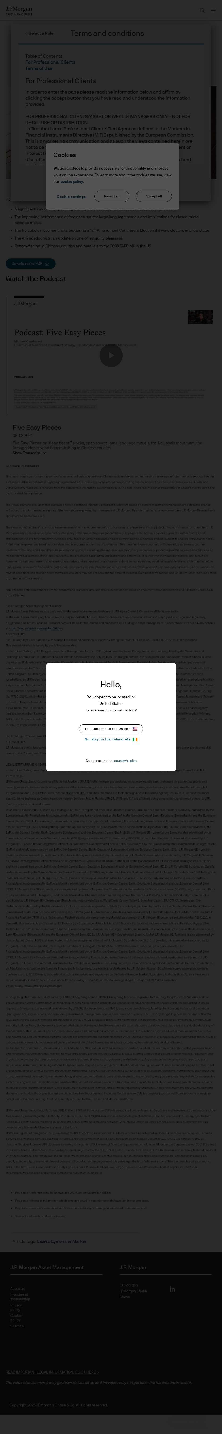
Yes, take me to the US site (111, 729)
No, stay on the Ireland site (111, 739)
